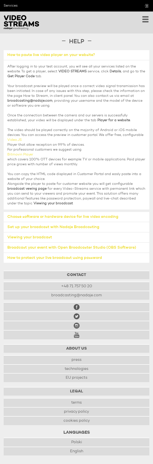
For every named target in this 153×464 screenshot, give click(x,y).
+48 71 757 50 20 (76, 286)
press (76, 360)
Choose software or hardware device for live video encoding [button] (62, 217)
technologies (76, 369)
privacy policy (76, 412)
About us (76, 349)
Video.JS (14, 140)
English (76, 451)
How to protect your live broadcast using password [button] (54, 258)
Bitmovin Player (20, 154)
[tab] (76, 55)
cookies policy (76, 421)
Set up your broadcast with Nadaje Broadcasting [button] (53, 227)
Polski (76, 442)
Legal (76, 391)
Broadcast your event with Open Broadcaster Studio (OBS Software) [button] (71, 248)
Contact (76, 275)
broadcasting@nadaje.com (76, 295)
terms (76, 403)
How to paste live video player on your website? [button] (51, 55)
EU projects (76, 378)
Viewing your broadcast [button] (29, 237)
